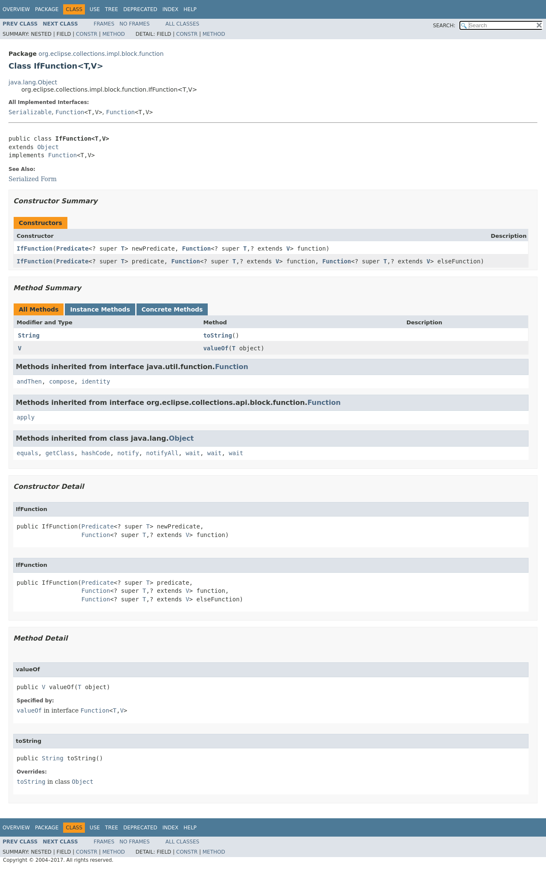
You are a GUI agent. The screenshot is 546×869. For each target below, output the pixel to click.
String (29, 335)
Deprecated (140, 9)
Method (113, 34)
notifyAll (162, 453)
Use (95, 9)
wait (193, 453)
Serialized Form (33, 179)
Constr (86, 34)
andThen (29, 381)
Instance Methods (100, 309)
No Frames (134, 24)
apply (26, 417)
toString (217, 335)
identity (95, 381)
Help (190, 9)
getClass (59, 453)
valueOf (215, 348)
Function (69, 112)
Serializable (30, 112)
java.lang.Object (33, 82)
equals (27, 453)
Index (171, 9)
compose (61, 381)
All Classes (182, 24)
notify (128, 453)
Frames (104, 24)
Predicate (72, 248)
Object (48, 147)
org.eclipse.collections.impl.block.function (100, 53)
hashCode (95, 453)
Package (46, 9)
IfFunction (34, 248)
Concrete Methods (172, 309)
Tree (111, 9)
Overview (16, 9)
